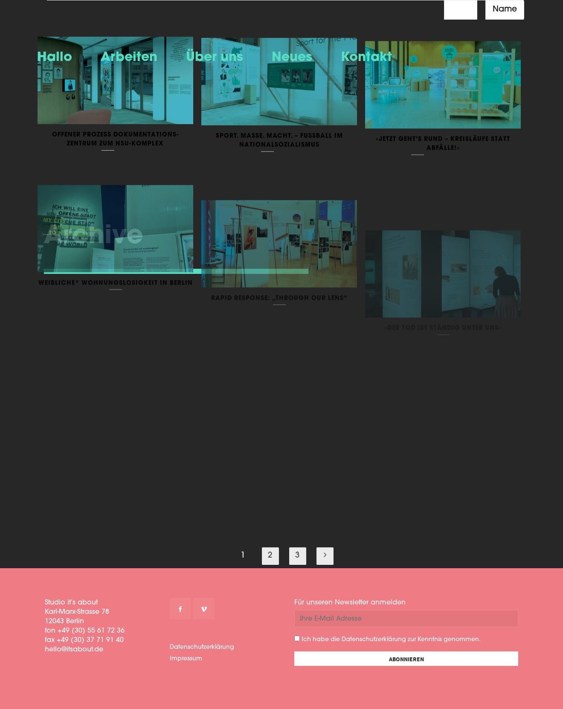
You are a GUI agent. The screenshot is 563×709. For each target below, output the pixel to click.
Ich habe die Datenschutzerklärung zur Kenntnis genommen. (387, 639)
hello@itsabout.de (74, 649)
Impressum (186, 659)
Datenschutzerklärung (202, 647)
